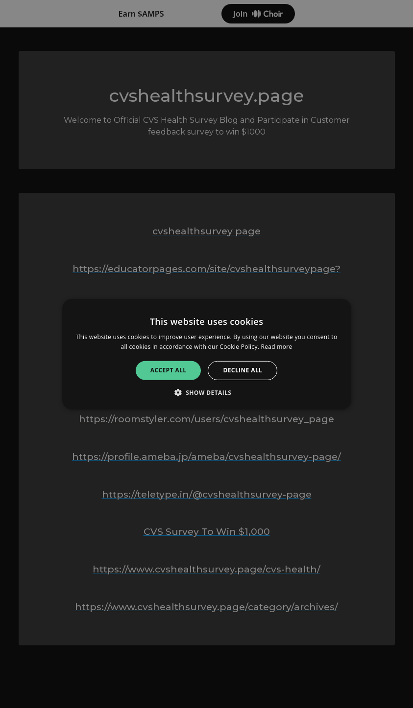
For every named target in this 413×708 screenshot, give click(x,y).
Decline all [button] (242, 370)
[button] (207, 392)
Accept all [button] (168, 370)
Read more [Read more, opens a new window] (276, 347)
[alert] (206, 354)
